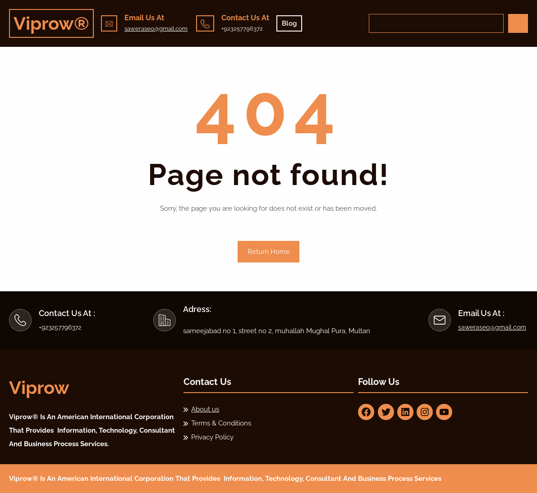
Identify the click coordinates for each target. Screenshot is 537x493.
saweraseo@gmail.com (156, 28)
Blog (289, 23)
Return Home (269, 252)
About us (205, 409)
